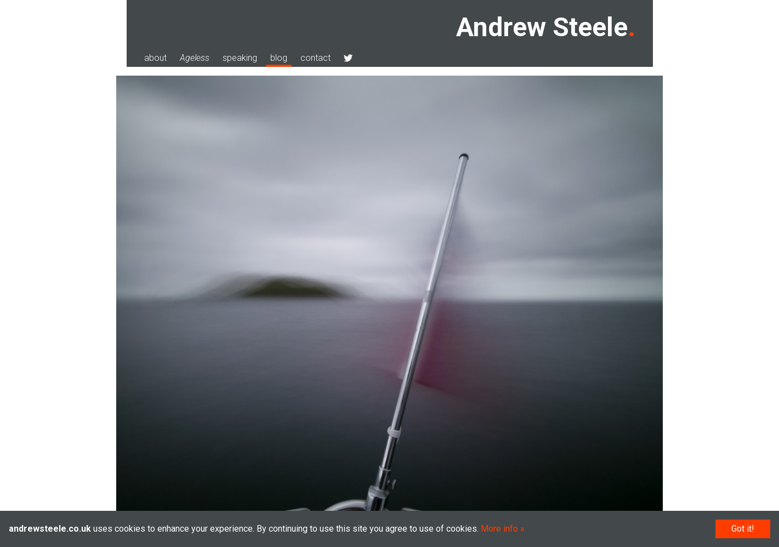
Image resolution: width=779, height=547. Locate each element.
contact (315, 58)
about (155, 58)
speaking (240, 58)
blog (278, 58)
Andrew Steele (542, 27)
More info (499, 528)
